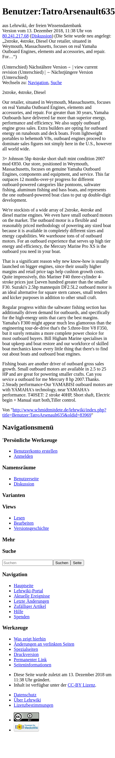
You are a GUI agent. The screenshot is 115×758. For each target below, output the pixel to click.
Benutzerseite (26, 478)
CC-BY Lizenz (81, 685)
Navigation (38, 82)
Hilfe (18, 611)
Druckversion (26, 654)
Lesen (19, 517)
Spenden (22, 616)
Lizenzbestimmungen (33, 705)
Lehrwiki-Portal (28, 590)
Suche (56, 82)
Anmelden (23, 456)
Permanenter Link (30, 659)
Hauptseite (23, 585)
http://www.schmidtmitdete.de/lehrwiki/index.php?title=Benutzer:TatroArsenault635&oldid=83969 (54, 412)
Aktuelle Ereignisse (32, 595)
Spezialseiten (26, 649)
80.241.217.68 (15, 35)
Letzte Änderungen (31, 601)
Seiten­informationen (32, 664)
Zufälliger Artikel (30, 606)
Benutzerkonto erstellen (35, 451)
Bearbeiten (24, 523)
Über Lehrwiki (27, 699)
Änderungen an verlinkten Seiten (44, 644)
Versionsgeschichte (31, 528)
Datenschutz (25, 694)
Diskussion (41, 35)
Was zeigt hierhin (30, 638)
